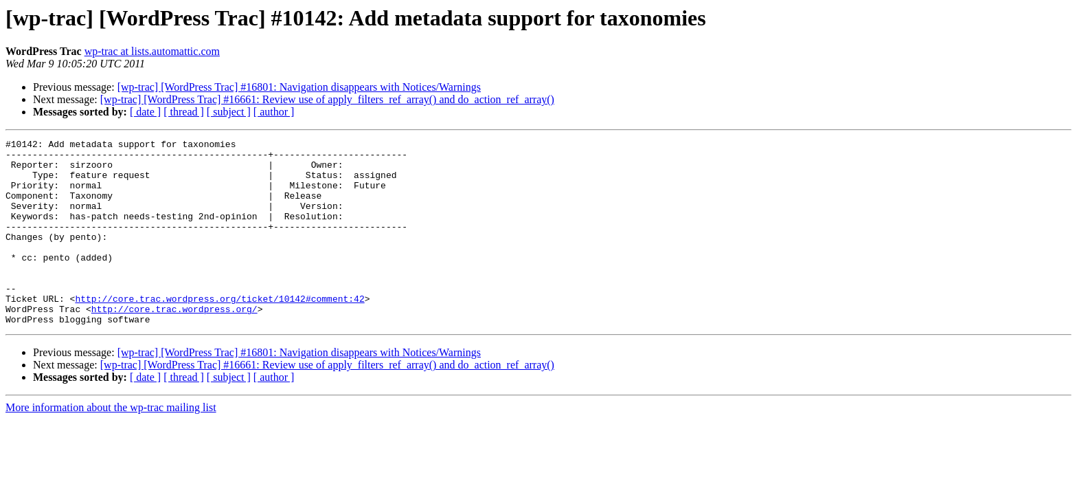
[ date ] (145, 112)
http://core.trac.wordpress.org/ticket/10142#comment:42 (219, 331)
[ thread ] (183, 112)
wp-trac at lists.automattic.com (152, 51)
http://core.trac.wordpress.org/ (174, 344)
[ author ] (274, 112)
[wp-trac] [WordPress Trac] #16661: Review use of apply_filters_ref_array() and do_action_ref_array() (327, 99)
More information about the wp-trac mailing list (110, 444)
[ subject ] (229, 112)
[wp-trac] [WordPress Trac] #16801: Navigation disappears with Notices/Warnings (299, 87)
